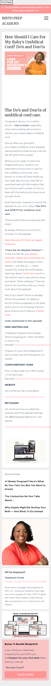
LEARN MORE (25, 674)
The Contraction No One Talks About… (22, 498)
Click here (29, 273)
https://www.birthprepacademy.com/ (25, 397)
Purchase (6, 2)
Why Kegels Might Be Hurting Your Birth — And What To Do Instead (25, 509)
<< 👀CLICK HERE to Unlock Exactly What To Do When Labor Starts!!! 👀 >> (25, 9)
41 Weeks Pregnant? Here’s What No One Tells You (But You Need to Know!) (25, 485)
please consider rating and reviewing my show (25, 258)
